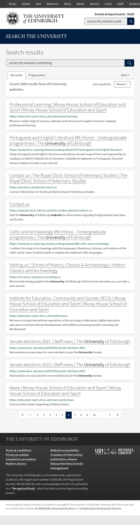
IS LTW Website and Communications (55, 508)
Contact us (19, 204)
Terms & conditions (18, 450)
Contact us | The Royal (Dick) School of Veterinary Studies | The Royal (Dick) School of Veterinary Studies (68, 178)
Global (26, 4)
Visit (38, 4)
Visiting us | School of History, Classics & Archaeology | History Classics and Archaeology (67, 267)
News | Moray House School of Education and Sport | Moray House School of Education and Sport (65, 390)
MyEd (130, 14)
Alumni (94, 4)
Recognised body (23, 488)
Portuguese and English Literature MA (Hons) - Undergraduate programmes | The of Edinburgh (68, 140)
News (67, 4)
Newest (121, 84)
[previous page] (30, 415)
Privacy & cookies (17, 455)
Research (52, 4)
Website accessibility (64, 450)
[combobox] (106, 21)
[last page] (117, 415)
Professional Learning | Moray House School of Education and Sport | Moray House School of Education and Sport (67, 107)
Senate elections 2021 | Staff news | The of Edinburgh (69, 341)
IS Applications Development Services (100, 508)
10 (95, 415)
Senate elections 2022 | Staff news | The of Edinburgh (69, 364)
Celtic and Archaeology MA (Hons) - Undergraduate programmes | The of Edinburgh (57, 234)
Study (12, 4)
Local (108, 4)
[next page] (109, 415)
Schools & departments (110, 14)
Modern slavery (16, 464)
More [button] (124, 75)
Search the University (36, 36)
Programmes (37, 75)
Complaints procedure (21, 459)
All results (17, 75)
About (80, 4)
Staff (120, 4)
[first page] (23, 415)
